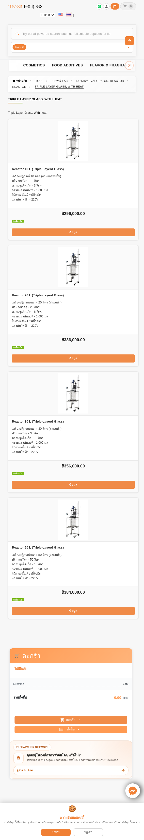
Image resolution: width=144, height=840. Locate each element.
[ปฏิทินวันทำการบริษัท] (115, 6)
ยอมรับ (56, 832)
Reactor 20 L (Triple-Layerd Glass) (38, 295)
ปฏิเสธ (88, 832)
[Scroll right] (129, 65)
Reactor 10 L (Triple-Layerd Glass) (38, 169)
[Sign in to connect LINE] (99, 6)
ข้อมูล (73, 232)
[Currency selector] (47, 15)
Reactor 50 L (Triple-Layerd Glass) (38, 547)
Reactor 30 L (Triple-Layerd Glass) (38, 421)
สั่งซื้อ (69, 729)
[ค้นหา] (72, 33)
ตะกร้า (70, 720)
